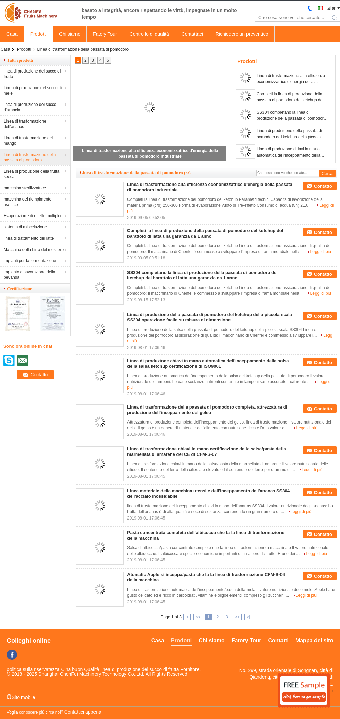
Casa (12, 34)
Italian (330, 8)
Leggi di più (320, 251)
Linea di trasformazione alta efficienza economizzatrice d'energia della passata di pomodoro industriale (291, 79)
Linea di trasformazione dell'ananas (25, 124)
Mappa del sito (314, 640)
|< (187, 616)
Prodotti (38, 34)
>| (248, 616)
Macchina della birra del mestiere (34, 249)
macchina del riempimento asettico (27, 202)
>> (237, 616)
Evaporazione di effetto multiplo (32, 215)
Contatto (323, 186)
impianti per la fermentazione (30, 260)
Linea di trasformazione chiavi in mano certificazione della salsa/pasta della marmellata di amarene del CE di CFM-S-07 (206, 451)
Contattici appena (82, 712)
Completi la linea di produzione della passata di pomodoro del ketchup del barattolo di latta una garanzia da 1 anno (290, 97)
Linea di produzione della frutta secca (32, 174)
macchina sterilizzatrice (25, 188)
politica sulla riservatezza (33, 669)
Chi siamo (69, 34)
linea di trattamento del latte (29, 238)
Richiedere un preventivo (242, 34)
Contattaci (192, 34)
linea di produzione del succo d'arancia (30, 107)
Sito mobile (21, 697)
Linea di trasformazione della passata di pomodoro (30, 157)
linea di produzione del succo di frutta (32, 74)
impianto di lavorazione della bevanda (29, 275)
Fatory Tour (105, 34)
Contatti (278, 640)
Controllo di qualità (149, 34)
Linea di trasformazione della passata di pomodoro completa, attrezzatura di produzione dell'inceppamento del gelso (207, 409)
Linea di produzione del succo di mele (33, 90)
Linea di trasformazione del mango (28, 140)
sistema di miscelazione (25, 227)
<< (198, 616)
